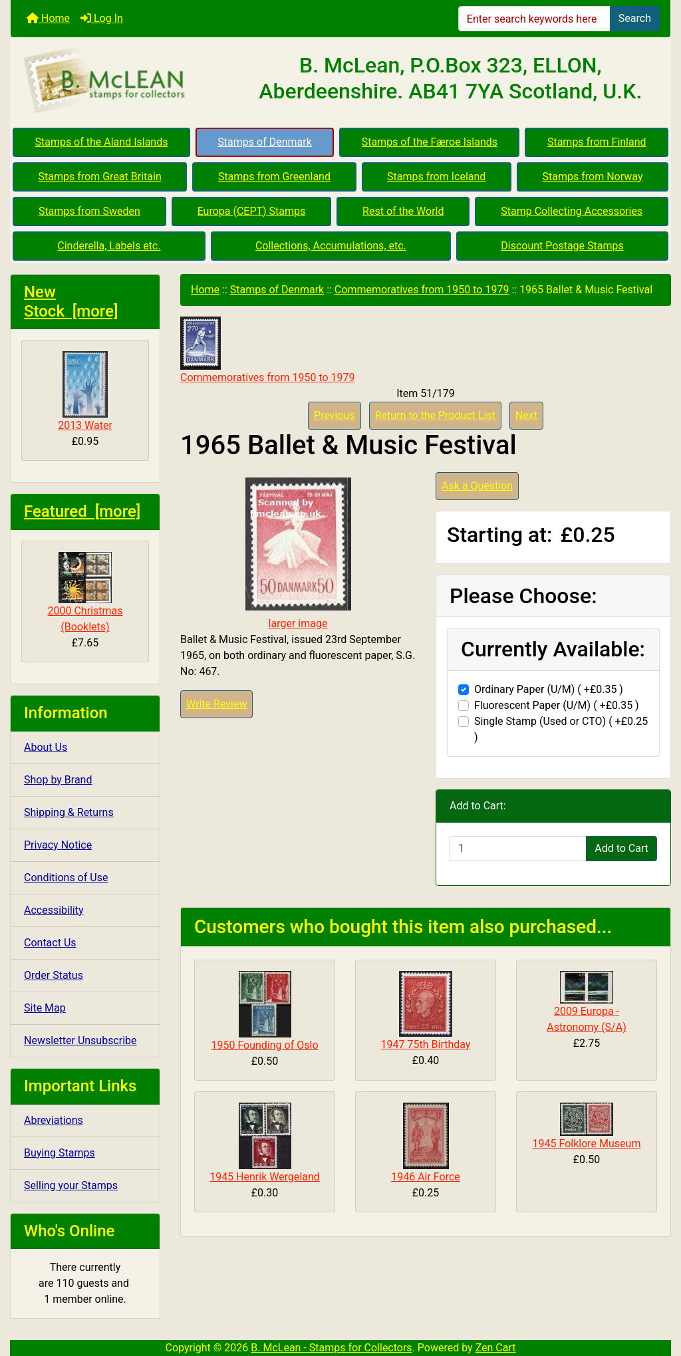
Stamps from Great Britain (100, 176)
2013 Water (85, 391)
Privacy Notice (58, 845)
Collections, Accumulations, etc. (330, 245)
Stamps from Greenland (274, 176)
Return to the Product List (435, 415)
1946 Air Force (425, 1176)
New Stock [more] (71, 302)
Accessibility (54, 910)
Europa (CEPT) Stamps (252, 211)
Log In (101, 18)
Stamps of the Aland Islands (101, 142)
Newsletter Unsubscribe (80, 1040)
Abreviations (53, 1120)
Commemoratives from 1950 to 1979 (422, 289)
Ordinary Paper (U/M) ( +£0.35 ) (548, 689)
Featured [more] (82, 511)
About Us (45, 747)
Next (526, 415)
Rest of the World (403, 211)
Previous (334, 415)
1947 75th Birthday (426, 1044)
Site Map (45, 1008)
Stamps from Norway (593, 176)
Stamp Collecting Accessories (571, 211)
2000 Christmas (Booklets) (85, 592)
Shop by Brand (58, 779)
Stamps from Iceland (436, 176)
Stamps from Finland (596, 142)
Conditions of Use (66, 877)
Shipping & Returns (69, 812)
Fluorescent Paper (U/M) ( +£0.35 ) (556, 705)
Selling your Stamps (71, 1185)
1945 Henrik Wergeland (264, 1176)
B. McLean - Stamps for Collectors (331, 1347)
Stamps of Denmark (264, 142)
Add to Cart (621, 848)
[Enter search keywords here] (534, 18)
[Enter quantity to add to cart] (518, 848)
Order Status (53, 975)
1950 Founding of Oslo (264, 1045)
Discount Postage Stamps (562, 245)
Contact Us (50, 942)
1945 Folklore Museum (587, 1143)
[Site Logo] (121, 81)
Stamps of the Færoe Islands (429, 142)
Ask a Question (477, 485)
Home (48, 18)
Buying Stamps (59, 1153)
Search (634, 18)
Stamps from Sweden (89, 211)
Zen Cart (496, 1347)
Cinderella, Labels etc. (108, 245)
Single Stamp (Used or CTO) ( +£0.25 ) (561, 729)
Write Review (216, 704)
